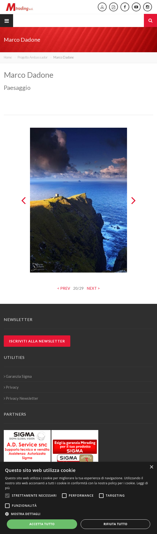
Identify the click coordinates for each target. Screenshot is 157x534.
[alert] (78, 498)
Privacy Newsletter (21, 398)
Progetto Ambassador (33, 57)
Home (8, 57)
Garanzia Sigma (18, 376)
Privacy (11, 387)
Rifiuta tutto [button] (116, 524)
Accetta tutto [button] (42, 524)
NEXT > (93, 288)
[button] (78, 514)
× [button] (151, 467)
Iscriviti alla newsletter (37, 341)
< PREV (63, 288)
